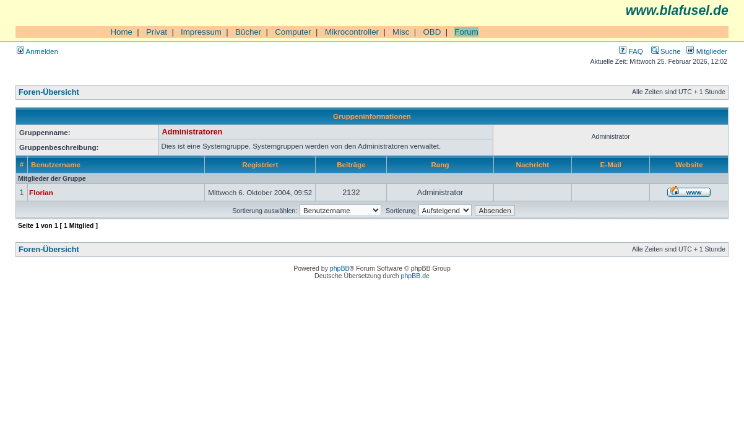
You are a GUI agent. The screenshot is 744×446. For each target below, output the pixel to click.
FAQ (630, 51)
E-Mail (610, 164)
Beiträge (351, 164)
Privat (156, 32)
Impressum (201, 32)
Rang (440, 164)
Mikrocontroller (352, 32)
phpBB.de (415, 275)
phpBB (340, 268)
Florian (41, 192)
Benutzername (55, 164)
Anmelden (37, 51)
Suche (666, 51)
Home (121, 32)
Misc (400, 32)
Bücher (248, 32)
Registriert (260, 164)
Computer (293, 32)
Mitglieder (706, 51)
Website (689, 164)
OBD (432, 32)
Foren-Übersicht (49, 92)
